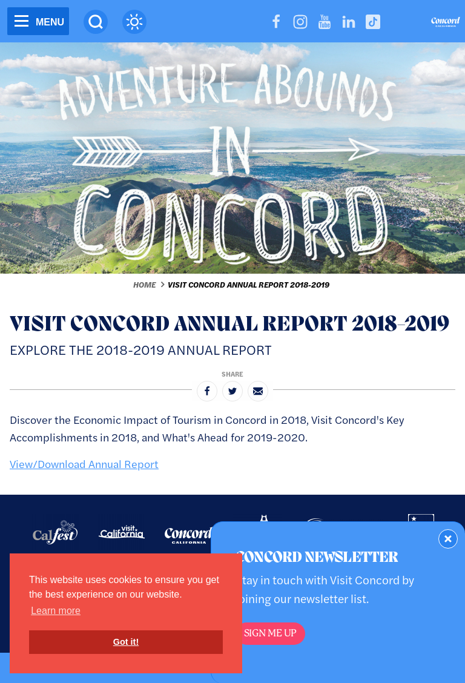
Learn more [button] (56, 610)
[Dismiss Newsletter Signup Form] (448, 539)
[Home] (445, 23)
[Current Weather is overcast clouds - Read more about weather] (134, 22)
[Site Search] (96, 22)
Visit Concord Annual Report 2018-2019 (248, 284)
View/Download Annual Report (84, 463)
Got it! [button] (126, 642)
